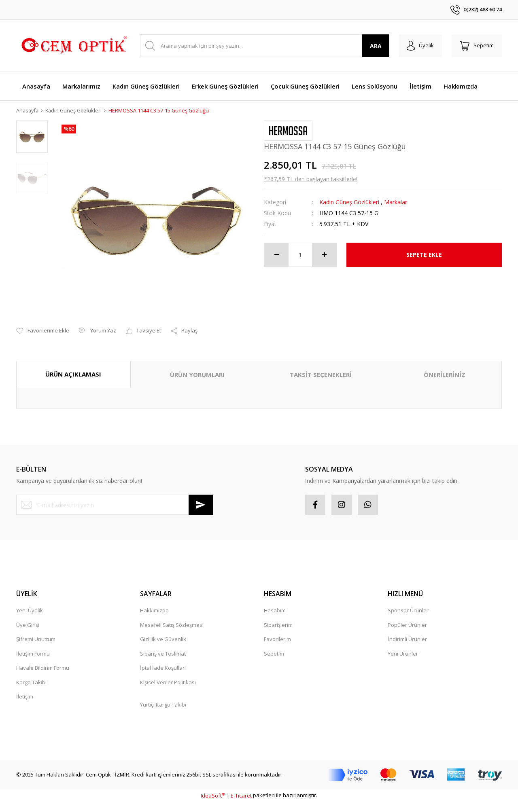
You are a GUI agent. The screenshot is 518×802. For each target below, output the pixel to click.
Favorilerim (277, 639)
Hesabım (275, 610)
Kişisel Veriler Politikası (168, 682)
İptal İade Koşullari (163, 668)
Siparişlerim (278, 624)
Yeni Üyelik (29, 610)
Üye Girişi (27, 624)
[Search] (264, 45)
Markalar (395, 202)
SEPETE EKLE (424, 255)
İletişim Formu (33, 653)
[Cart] (477, 45)
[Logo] (73, 46)
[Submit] (201, 505)
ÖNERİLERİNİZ (444, 375)
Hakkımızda (154, 610)
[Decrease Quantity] (276, 255)
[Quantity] (300, 255)
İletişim (24, 696)
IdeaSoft (213, 795)
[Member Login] (420, 45)
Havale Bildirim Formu (42, 668)
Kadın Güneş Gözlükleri (349, 202)
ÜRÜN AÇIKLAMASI (73, 374)
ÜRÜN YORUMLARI (197, 375)
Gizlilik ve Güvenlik (163, 639)
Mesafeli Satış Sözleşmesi (172, 624)
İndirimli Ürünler (407, 639)
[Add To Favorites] (42, 331)
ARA (376, 46)
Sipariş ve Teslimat (163, 653)
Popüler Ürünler (407, 624)
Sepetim (274, 653)
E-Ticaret (241, 795)
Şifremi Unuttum (35, 639)
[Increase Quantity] (324, 255)
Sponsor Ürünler (408, 610)
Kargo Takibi (31, 682)
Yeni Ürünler (403, 653)
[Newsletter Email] (114, 505)
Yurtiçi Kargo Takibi (163, 704)
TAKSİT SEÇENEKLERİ (321, 375)
